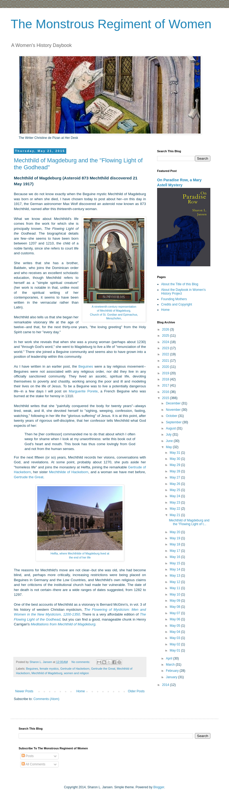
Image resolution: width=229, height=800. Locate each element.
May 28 (175, 471)
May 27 (175, 477)
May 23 (175, 502)
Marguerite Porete (83, 391)
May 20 (175, 532)
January (172, 677)
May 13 (175, 575)
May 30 (175, 459)
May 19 (175, 538)
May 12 (175, 582)
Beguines (85, 366)
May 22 (175, 508)
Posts (28, 756)
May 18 (175, 544)
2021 (166, 361)
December (174, 403)
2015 (166, 398)
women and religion (76, 673)
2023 (166, 348)
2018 (166, 379)
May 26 (175, 484)
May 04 (175, 632)
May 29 (175, 465)
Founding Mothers (174, 299)
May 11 (175, 588)
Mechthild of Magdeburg (46, 673)
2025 (166, 335)
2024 (166, 342)
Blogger (158, 787)
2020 (166, 367)
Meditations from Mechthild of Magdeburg (63, 624)
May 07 (175, 613)
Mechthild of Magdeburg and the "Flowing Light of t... (189, 522)
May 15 (175, 563)
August (171, 428)
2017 (166, 385)
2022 (166, 354)
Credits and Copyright (176, 304)
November (174, 410)
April (169, 658)
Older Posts (136, 691)
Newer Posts (24, 691)
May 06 (175, 619)
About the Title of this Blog (179, 284)
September (174, 422)
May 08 (175, 607)
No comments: (81, 662)
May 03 (175, 638)
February (172, 671)
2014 (166, 685)
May (169, 447)
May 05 (175, 626)
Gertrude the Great (28, 477)
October (172, 416)
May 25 (175, 490)
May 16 (175, 557)
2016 (166, 392)
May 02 (175, 644)
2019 (166, 373)
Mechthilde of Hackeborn (68, 472)
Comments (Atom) (46, 699)
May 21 (175, 515)
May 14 (175, 569)
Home (80, 691)
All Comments (33, 764)
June (170, 441)
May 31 (175, 453)
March (171, 664)
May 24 (175, 496)
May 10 (175, 594)
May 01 (175, 650)
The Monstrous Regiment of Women (111, 24)
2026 (166, 329)
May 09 (175, 600)
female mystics (49, 668)
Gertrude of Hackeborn (74, 668)
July (169, 434)
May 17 (175, 551)
